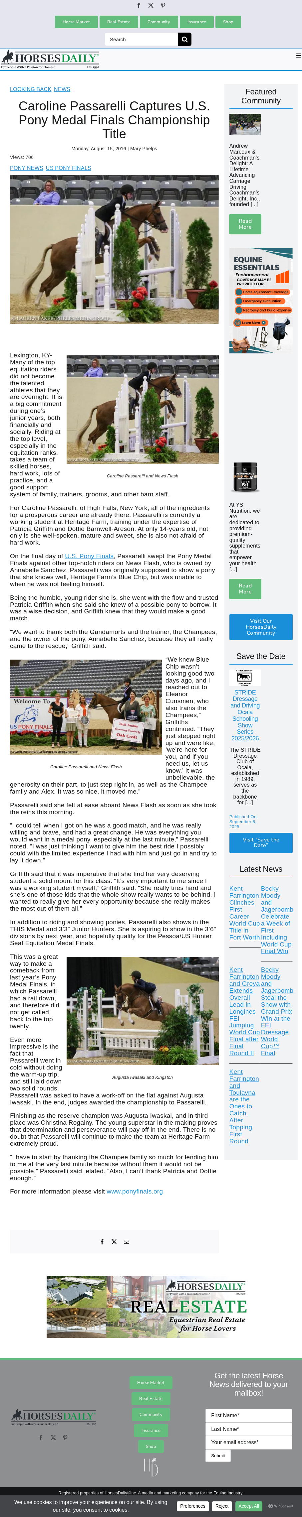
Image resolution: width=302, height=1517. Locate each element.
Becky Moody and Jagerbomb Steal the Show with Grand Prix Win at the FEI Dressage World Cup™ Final (277, 1011)
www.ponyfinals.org (135, 1191)
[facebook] (139, 5)
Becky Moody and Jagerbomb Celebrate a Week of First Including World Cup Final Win (277, 919)
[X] (114, 1241)
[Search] (141, 39)
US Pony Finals (68, 168)
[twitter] (150, 5)
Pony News (26, 168)
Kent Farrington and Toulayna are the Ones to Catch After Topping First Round (244, 1106)
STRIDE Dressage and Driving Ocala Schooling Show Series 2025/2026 (245, 715)
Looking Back (30, 89)
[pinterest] (163, 5)
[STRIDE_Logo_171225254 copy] (245, 672)
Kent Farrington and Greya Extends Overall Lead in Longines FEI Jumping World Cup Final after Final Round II (244, 1011)
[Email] (127, 1241)
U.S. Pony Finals (89, 556)
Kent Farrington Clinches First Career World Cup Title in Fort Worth (244, 913)
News (62, 89)
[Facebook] (102, 1241)
